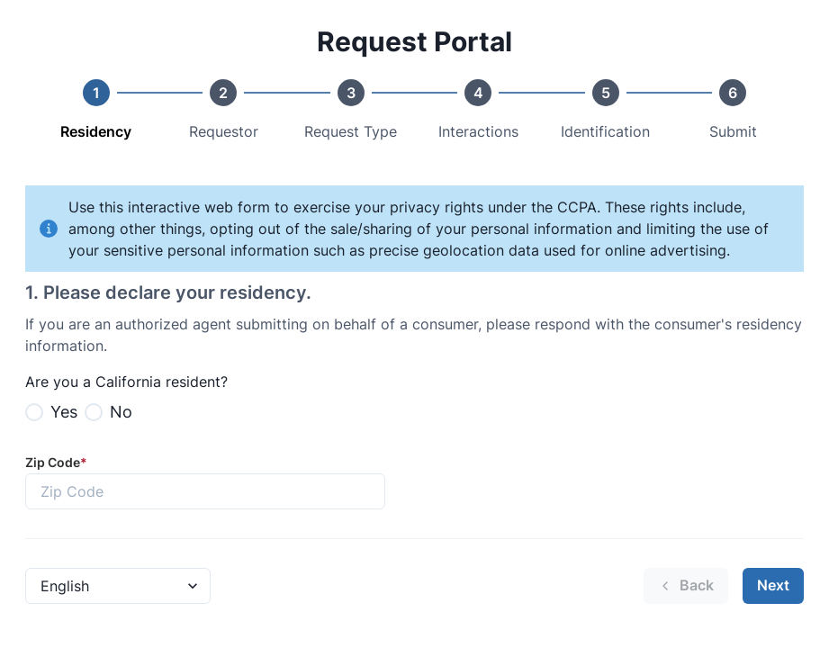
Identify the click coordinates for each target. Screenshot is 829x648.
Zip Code (56, 462)
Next (773, 585)
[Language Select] (118, 586)
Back (686, 585)
